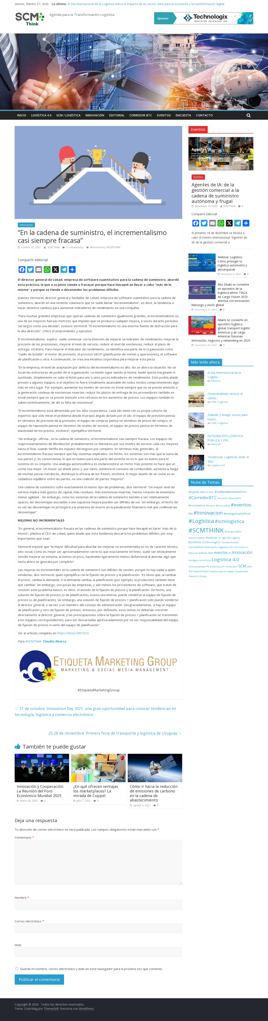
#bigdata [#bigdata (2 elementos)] (193, 492)
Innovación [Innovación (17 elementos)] (242, 552)
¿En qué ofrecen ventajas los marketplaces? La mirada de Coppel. (95, 791)
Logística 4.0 (41, 115)
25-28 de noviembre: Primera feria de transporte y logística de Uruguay (115, 733)
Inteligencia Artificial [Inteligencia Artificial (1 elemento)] (199, 560)
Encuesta (183, 115)
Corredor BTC (140, 115)
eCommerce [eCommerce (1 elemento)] (241, 547)
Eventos (164, 115)
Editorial (116, 115)
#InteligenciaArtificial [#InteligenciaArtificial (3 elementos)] (237, 513)
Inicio (21, 115)
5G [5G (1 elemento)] (219, 537)
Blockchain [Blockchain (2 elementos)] (194, 542)
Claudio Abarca (54, 641)
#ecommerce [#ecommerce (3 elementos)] (196, 505)
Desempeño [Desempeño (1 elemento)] (211, 547)
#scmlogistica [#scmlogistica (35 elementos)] (229, 521)
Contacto (204, 115)
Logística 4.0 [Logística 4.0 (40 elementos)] (225, 559)
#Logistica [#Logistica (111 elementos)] (201, 521)
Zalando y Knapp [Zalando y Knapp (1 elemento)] (197, 576)
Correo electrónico (29, 921)
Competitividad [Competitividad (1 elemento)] (230, 542)
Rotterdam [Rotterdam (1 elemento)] (231, 566)
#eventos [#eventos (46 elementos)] (241, 504)
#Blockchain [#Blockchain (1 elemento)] (207, 492)
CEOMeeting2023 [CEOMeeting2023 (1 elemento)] (211, 542)
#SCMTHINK (113, 247)
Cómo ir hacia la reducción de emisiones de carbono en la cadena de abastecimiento (154, 793)
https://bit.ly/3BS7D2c (73, 633)
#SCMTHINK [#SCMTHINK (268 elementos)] (206, 530)
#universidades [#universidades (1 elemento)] (196, 537)
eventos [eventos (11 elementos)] (221, 552)
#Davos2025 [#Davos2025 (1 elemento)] (234, 498)
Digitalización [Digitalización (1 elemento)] (225, 547)
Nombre (22, 897)
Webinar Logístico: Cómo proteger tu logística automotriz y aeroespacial (232, 263)
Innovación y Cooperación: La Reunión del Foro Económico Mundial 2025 (40, 791)
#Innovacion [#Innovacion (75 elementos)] (208, 512)
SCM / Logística (68, 115)
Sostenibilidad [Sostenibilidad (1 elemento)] (200, 571)
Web (18, 945)
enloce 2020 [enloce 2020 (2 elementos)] (205, 553)
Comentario (24, 837)
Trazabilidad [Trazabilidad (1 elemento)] (241, 571)
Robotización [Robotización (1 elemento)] (217, 566)
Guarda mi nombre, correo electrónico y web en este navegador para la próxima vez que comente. (91, 969)
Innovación (94, 115)
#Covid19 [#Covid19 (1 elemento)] (223, 498)
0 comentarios (73, 247)
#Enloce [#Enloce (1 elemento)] (210, 505)
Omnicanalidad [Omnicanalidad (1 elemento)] (196, 566)
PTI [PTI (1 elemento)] (207, 566)
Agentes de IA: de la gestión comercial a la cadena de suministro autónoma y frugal (215, 192)
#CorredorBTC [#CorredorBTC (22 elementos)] (202, 497)
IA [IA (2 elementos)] (229, 553)
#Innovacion (97, 247)
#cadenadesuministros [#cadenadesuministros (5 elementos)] (230, 492)
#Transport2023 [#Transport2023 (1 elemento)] (232, 531)
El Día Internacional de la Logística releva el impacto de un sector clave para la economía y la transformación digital (146, 4)
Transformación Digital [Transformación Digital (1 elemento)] (221, 571)
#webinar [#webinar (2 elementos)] (211, 537)
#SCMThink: (33, 641)
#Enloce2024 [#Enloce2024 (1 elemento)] (223, 505)
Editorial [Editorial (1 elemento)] (193, 553)
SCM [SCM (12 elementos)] (242, 565)
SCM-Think (54, 247)
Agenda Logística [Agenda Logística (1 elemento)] (231, 537)
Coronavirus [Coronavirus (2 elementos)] (195, 547)
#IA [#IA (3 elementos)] (190, 513)
